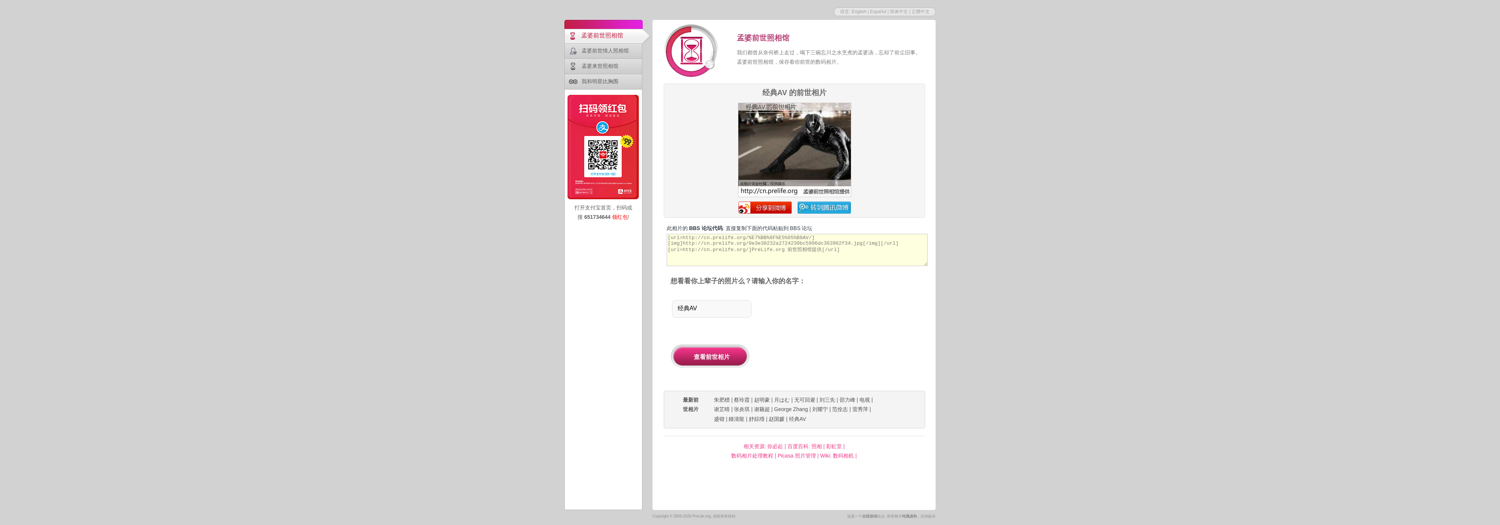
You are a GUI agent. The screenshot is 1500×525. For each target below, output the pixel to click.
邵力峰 (847, 400)
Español (878, 11)
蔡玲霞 (742, 400)
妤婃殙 (757, 419)
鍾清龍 (736, 419)
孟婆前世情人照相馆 (605, 51)
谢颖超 (762, 409)
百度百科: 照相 (805, 446)
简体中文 (899, 11)
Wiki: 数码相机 (837, 456)
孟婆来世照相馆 (600, 66)
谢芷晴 (722, 409)
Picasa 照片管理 (797, 456)
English (859, 11)
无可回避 (804, 400)
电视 (865, 400)
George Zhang (791, 409)
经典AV (797, 419)
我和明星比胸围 (600, 81)
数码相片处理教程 (752, 456)
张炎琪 (742, 409)
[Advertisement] (846, 339)
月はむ (782, 400)
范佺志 (840, 409)
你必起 (775, 446)
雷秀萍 (860, 409)
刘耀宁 (820, 409)
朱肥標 (722, 400)
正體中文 (921, 11)
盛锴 (719, 419)
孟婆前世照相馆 (602, 35)
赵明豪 (762, 400)
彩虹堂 (834, 446)
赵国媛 (776, 419)
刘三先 (827, 400)
